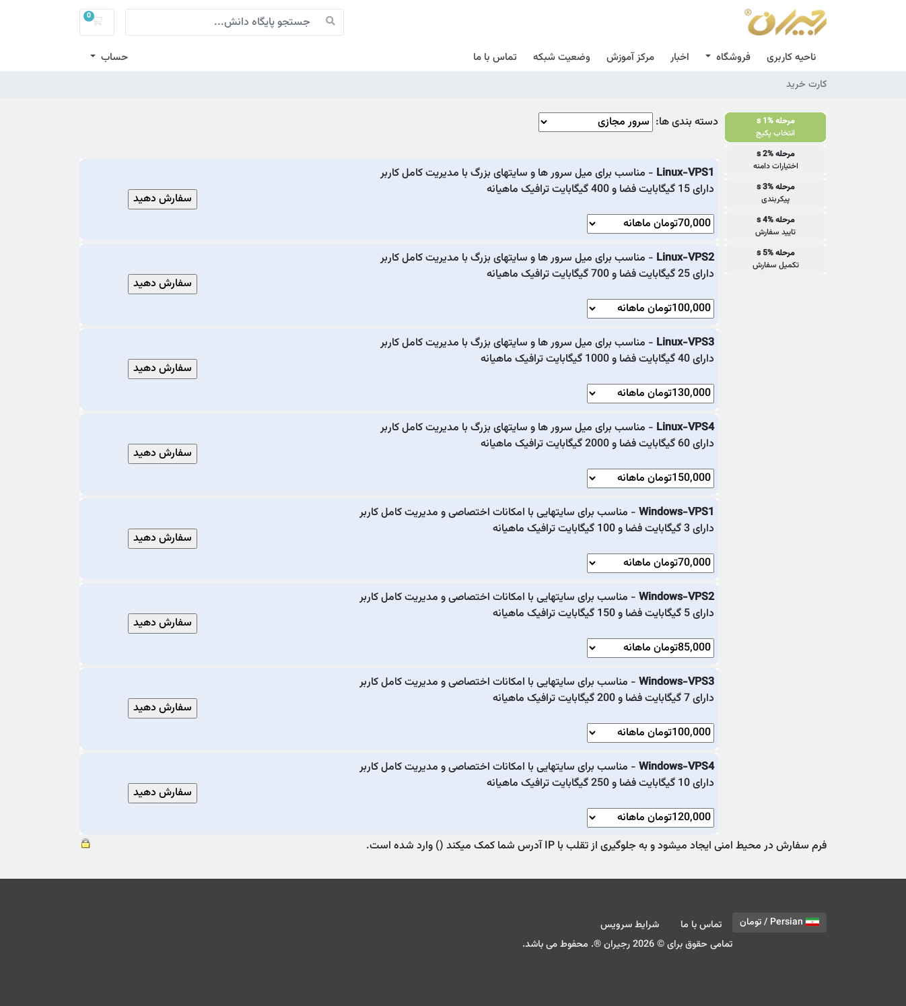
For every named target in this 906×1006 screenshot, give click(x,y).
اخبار (679, 57)
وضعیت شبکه (561, 57)
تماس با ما (495, 57)
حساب (113, 57)
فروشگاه (732, 57)
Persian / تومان (779, 922)
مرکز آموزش (630, 57)
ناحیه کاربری (791, 57)
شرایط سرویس (629, 925)
